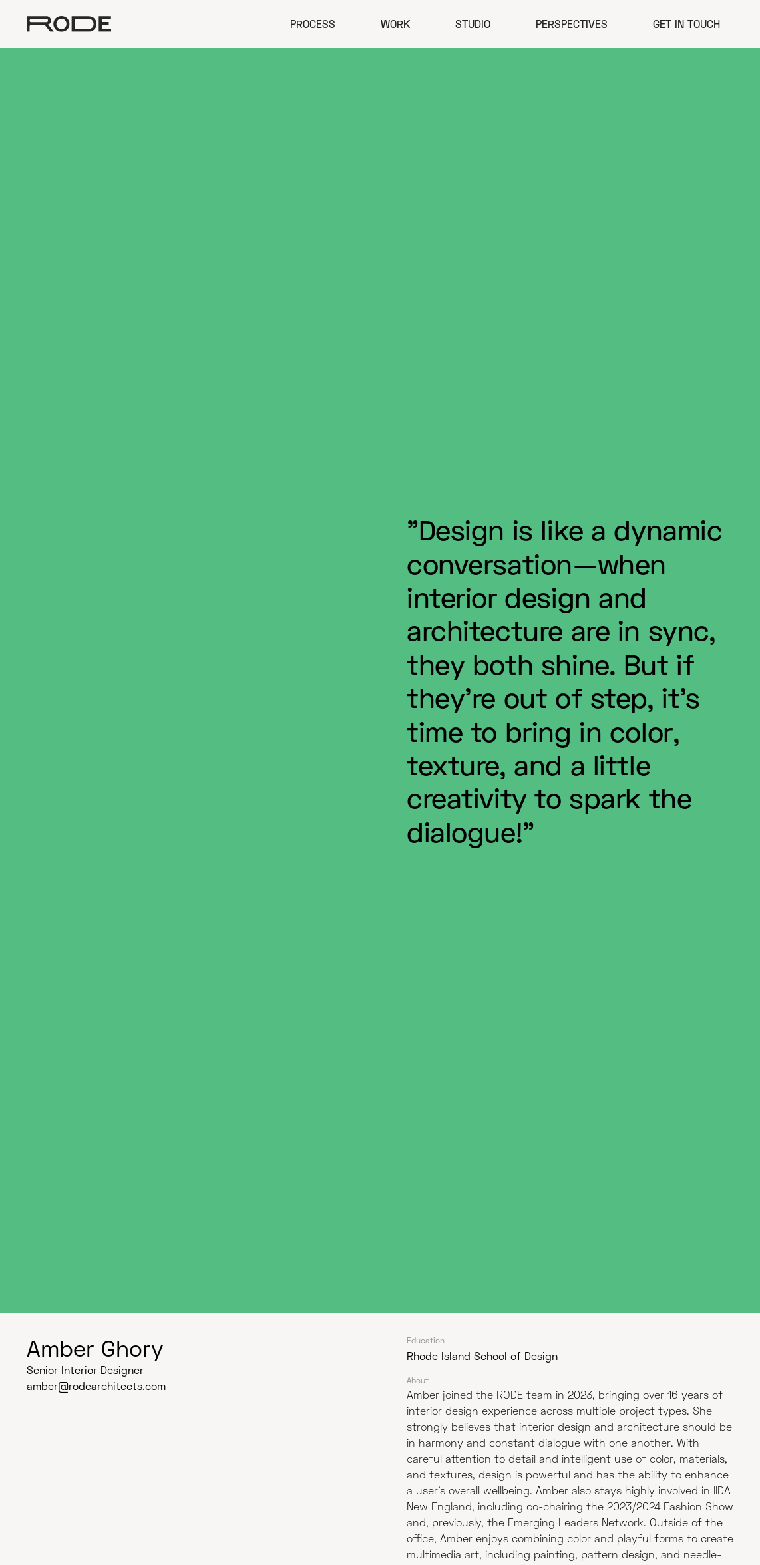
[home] (69, 24)
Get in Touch (686, 23)
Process (312, 23)
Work (395, 23)
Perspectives (572, 23)
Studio (472, 23)
